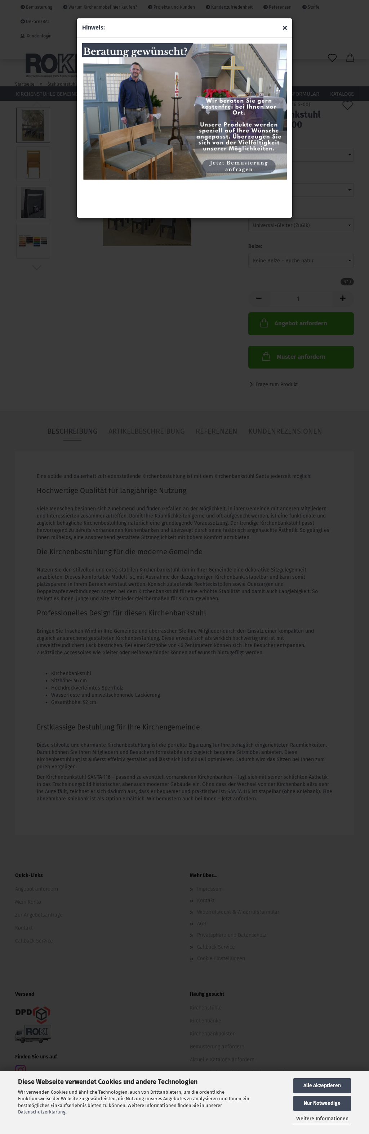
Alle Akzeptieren (322, 1086)
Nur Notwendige (322, 1103)
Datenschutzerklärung (42, 1112)
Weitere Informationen (322, 1119)
